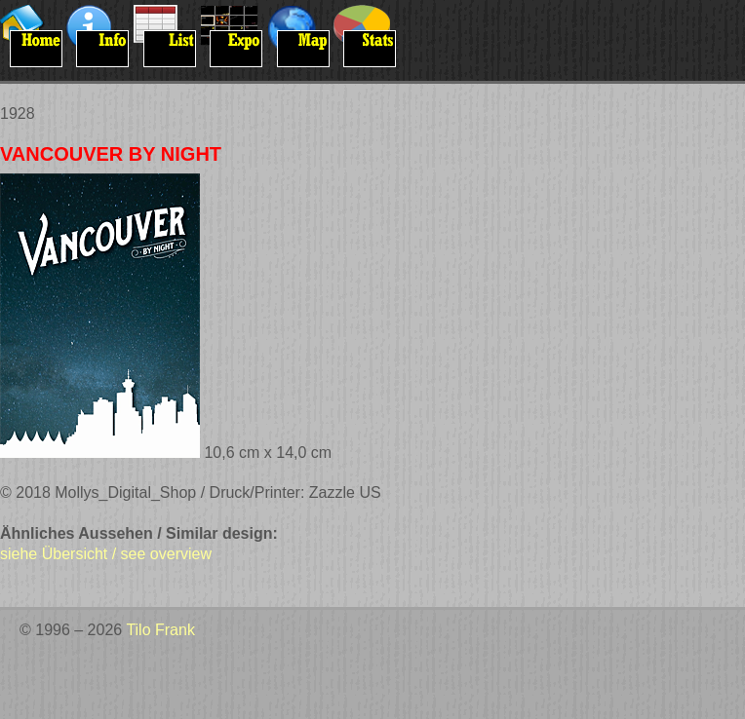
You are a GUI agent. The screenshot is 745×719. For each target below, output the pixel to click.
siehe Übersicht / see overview (106, 554)
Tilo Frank (160, 630)
